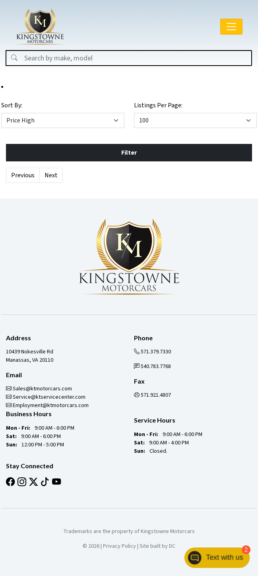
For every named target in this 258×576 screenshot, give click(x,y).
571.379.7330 (152, 352)
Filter (129, 152)
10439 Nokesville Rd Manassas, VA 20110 (29, 356)
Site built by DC (157, 546)
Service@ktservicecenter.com (45, 397)
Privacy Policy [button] (119, 546)
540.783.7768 (152, 366)
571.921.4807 (152, 395)
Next (51, 175)
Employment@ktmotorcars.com (47, 405)
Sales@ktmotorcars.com (39, 389)
